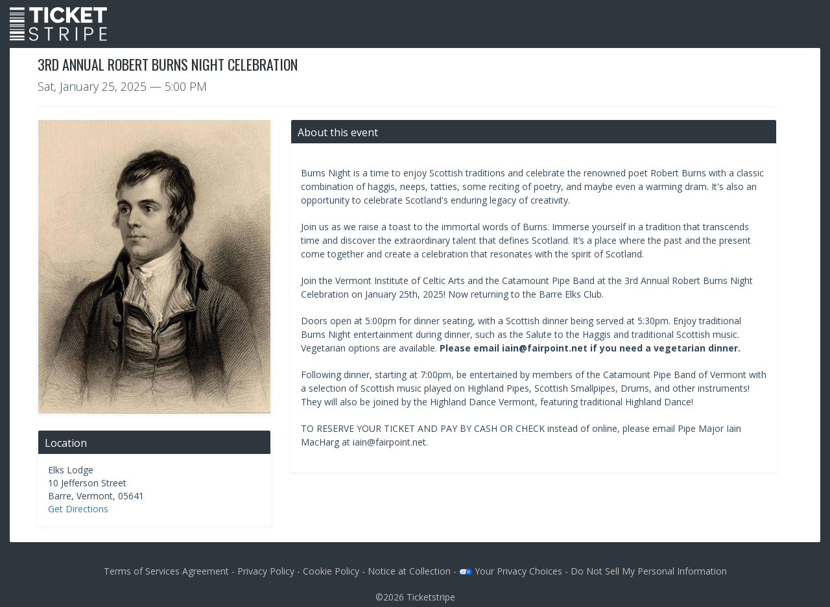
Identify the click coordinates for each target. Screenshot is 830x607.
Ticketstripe (431, 597)
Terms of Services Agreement (166, 571)
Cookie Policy (331, 571)
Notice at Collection (409, 571)
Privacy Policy (265, 571)
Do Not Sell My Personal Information (649, 571)
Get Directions (78, 509)
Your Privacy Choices (510, 571)
